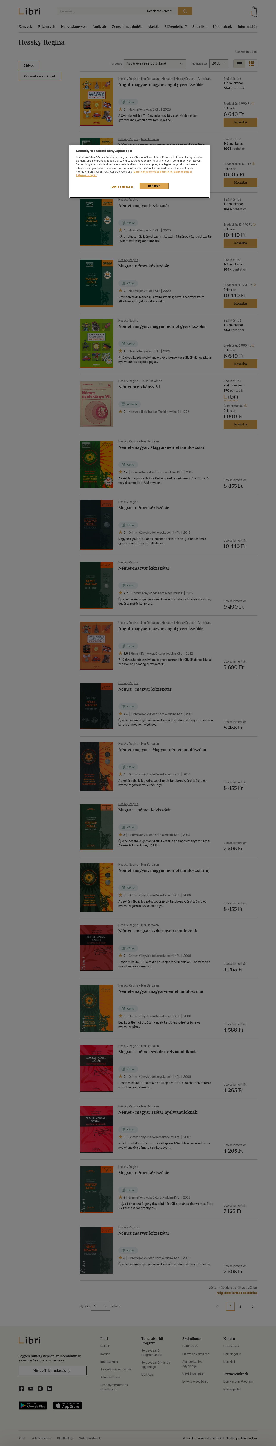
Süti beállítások (122, 186)
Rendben (154, 185)
